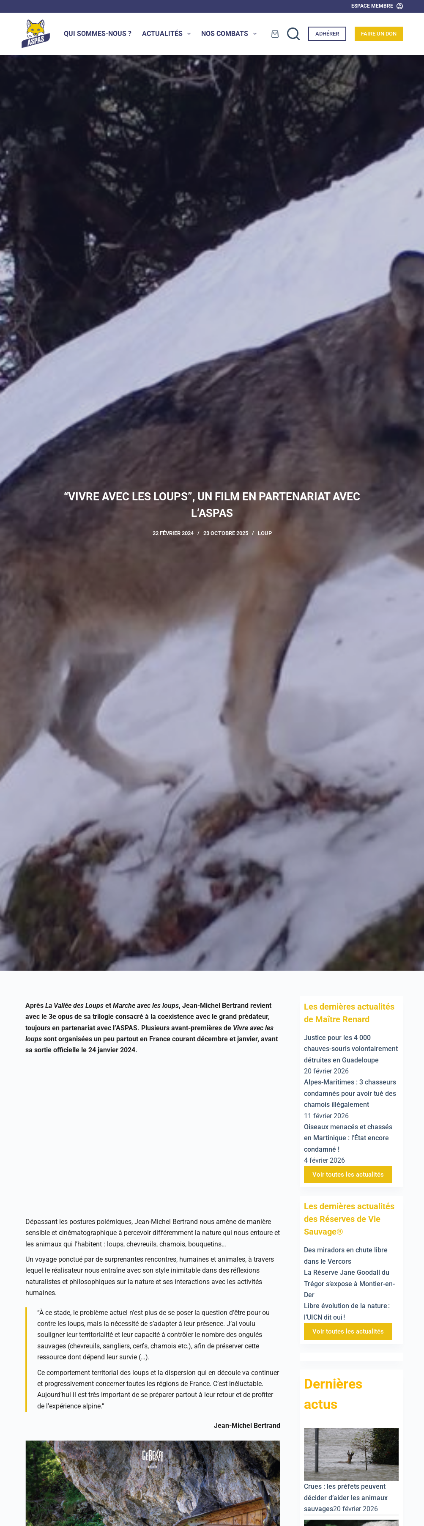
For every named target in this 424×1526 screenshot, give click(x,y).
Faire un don (379, 33)
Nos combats (230, 34)
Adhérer (327, 33)
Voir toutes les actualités (348, 1174)
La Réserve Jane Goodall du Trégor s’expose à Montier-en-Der (349, 1283)
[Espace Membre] (377, 6)
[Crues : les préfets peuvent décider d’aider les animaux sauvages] (351, 1454)
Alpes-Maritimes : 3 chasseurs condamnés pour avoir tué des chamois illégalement (350, 1093)
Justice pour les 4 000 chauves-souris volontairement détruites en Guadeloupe (351, 1049)
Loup (265, 533)
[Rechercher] (293, 33)
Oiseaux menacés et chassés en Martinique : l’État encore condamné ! (348, 1138)
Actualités (168, 34)
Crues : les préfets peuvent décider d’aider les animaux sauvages (346, 1497)
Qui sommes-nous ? (97, 34)
